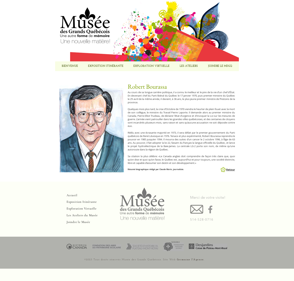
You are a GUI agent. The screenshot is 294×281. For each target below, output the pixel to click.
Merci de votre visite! (207, 197)
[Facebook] (210, 209)
